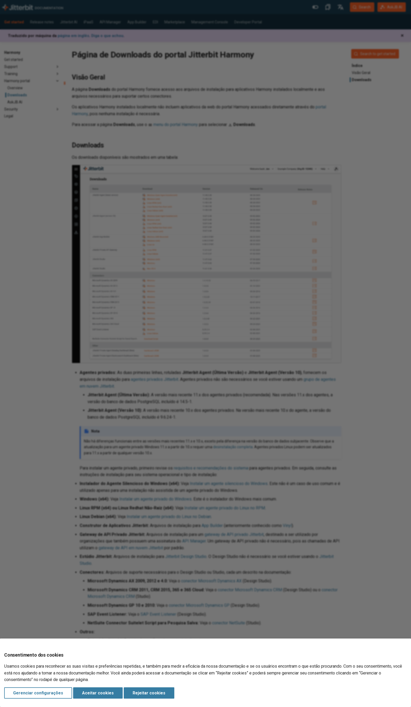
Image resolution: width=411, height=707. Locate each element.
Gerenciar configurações (38, 692)
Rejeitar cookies (149, 692)
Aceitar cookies (98, 692)
